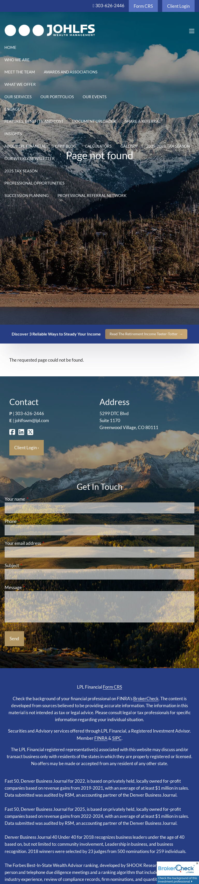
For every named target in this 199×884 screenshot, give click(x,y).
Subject (32, 565)
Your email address (43, 543)
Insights (13, 133)
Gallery (128, 146)
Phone (31, 521)
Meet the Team (19, 72)
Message (33, 587)
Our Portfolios (57, 96)
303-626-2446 (109, 5)
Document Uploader (94, 121)
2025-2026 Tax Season (168, 146)
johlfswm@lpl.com (32, 420)
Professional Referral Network (92, 195)
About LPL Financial (25, 146)
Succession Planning (26, 195)
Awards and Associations (70, 72)
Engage (12, 109)
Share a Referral (143, 121)
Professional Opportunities (34, 183)
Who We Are (17, 59)
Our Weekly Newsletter (29, 158)
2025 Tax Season (21, 171)
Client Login (178, 6)
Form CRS (143, 6)
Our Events (94, 96)
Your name (35, 499)
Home (10, 47)
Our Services (18, 96)
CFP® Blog (65, 146)
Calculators (98, 146)
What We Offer (20, 84)
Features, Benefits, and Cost (33, 121)
